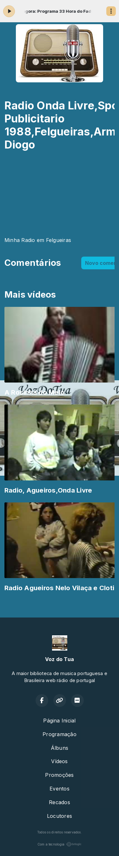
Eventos (59, 788)
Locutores (59, 816)
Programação (59, 734)
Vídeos (59, 761)
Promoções (59, 775)
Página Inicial (59, 720)
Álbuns (59, 748)
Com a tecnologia (59, 844)
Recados (59, 802)
